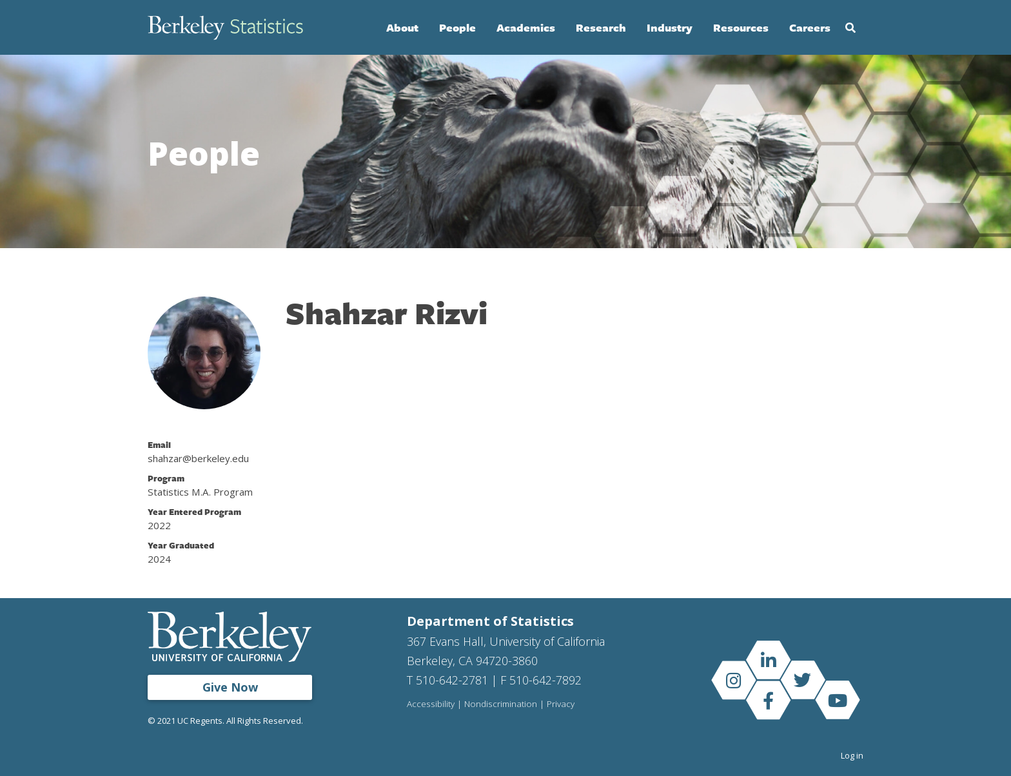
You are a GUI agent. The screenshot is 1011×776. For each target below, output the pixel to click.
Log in (852, 755)
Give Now (230, 687)
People (457, 27)
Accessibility (431, 704)
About (402, 27)
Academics (525, 27)
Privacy (560, 704)
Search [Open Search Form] (850, 27)
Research (601, 27)
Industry (669, 27)
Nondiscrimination (500, 704)
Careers (809, 27)
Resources (741, 27)
